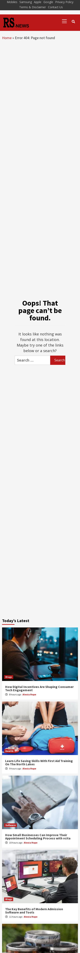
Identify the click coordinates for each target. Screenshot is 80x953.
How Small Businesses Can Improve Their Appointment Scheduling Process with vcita (37, 836)
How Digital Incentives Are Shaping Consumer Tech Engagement (39, 688)
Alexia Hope (29, 694)
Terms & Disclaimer (32, 7)
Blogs (8, 676)
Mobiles (12, 2)
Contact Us (55, 7)
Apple (37, 2)
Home (7, 37)
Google (48, 2)
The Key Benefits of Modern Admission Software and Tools (34, 910)
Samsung (25, 2)
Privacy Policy (64, 2)
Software (10, 825)
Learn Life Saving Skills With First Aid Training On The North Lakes (39, 762)
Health (9, 751)
